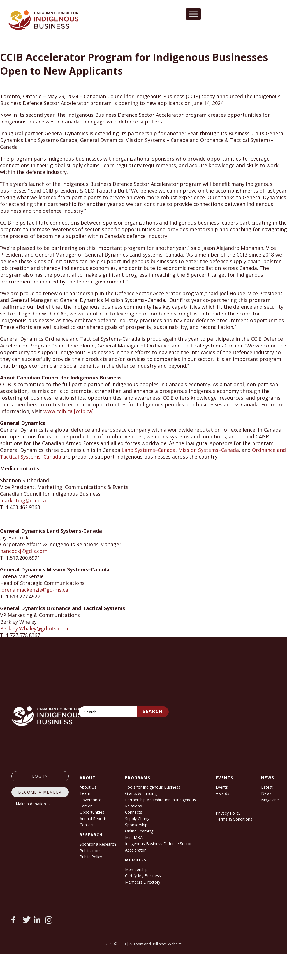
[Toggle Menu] (193, 14)
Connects (133, 812)
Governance (90, 799)
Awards (222, 793)
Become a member (40, 792)
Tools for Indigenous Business (152, 787)
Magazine (270, 799)
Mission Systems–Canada (208, 450)
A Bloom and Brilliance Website (155, 943)
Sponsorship (136, 824)
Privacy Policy (228, 813)
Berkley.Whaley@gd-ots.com (34, 628)
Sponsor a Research (98, 844)
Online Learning (139, 831)
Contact (87, 824)
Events (222, 787)
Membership (136, 869)
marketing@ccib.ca (23, 500)
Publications (90, 850)
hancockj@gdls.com (23, 551)
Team (85, 793)
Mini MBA (134, 837)
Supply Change (138, 818)
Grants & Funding (141, 793)
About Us (88, 787)
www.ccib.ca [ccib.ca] (68, 411)
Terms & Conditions (234, 819)
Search (153, 711)
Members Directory (142, 882)
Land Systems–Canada (148, 450)
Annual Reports (93, 818)
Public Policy (91, 856)
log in (40, 776)
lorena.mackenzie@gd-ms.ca (34, 589)
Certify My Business (143, 875)
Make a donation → (33, 803)
